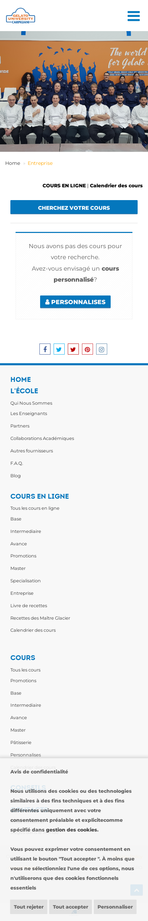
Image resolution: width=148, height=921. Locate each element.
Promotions (23, 555)
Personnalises (25, 755)
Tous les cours (25, 670)
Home (12, 163)
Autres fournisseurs (31, 450)
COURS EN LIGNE (64, 185)
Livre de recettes (28, 605)
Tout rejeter (29, 907)
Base (15, 518)
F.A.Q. (16, 463)
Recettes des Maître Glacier (40, 618)
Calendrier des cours (116, 185)
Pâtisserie (20, 742)
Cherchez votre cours (74, 208)
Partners (19, 426)
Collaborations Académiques (42, 438)
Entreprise (40, 163)
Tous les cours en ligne (34, 508)
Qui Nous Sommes (31, 403)
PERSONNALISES (75, 302)
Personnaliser (115, 907)
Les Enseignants (28, 413)
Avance (18, 543)
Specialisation (25, 580)
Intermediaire (25, 531)
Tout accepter (70, 907)
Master (18, 568)
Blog (15, 475)
